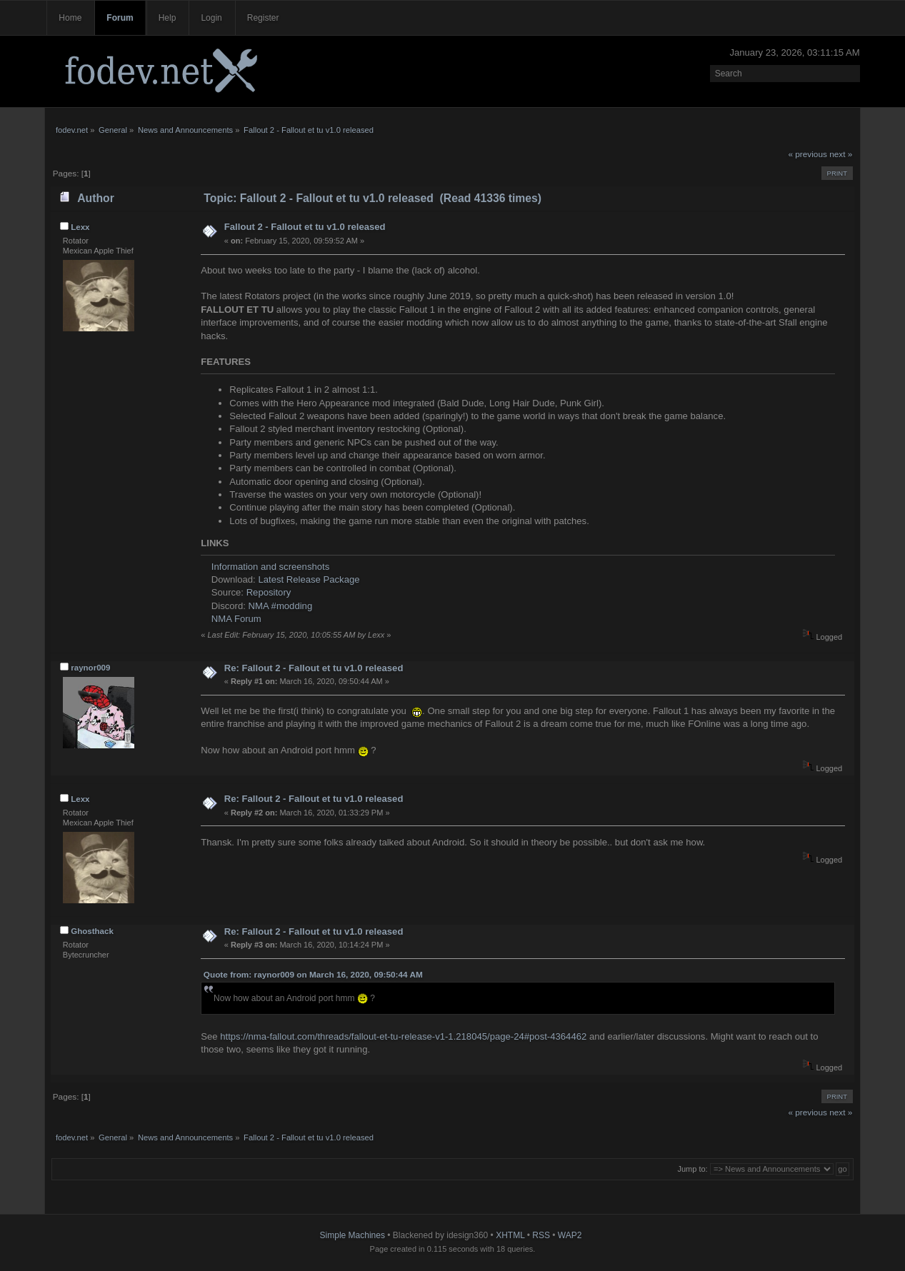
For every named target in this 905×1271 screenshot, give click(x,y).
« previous (807, 154)
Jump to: (692, 1169)
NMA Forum (236, 618)
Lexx (80, 227)
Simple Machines (352, 1235)
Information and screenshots (270, 566)
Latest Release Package (308, 579)
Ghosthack (92, 931)
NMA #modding (281, 606)
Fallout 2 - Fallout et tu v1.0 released (305, 226)
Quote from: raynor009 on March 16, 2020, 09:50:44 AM (313, 975)
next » (840, 154)
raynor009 (90, 667)
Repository (268, 592)
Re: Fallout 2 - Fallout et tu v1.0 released (314, 668)
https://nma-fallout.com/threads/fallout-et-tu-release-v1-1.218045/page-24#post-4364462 (403, 1036)
